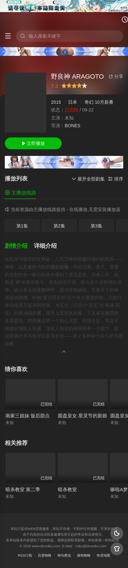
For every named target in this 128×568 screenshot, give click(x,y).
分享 (116, 76)
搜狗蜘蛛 (84, 555)
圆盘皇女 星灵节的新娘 (82, 415)
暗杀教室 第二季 (22, 489)
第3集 (96, 225)
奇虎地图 (103, 555)
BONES (72, 125)
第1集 (22, 225)
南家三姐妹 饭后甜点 (27, 415)
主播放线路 (20, 193)
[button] (19, 246)
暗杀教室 (67, 489)
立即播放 (33, 143)
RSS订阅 (25, 555)
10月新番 (104, 102)
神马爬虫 (64, 555)
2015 (56, 102)
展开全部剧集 (88, 178)
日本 (72, 102)
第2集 (59, 225)
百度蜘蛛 (44, 555)
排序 (115, 178)
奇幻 (89, 102)
